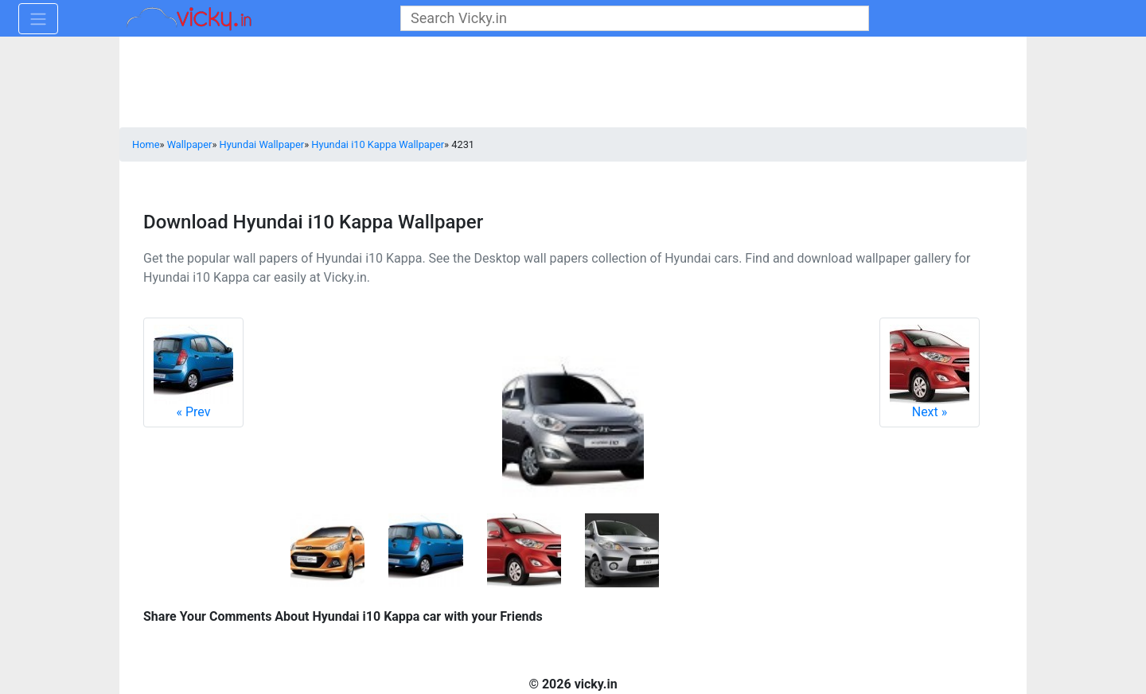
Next (929, 372)
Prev (193, 372)
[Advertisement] (573, 83)
